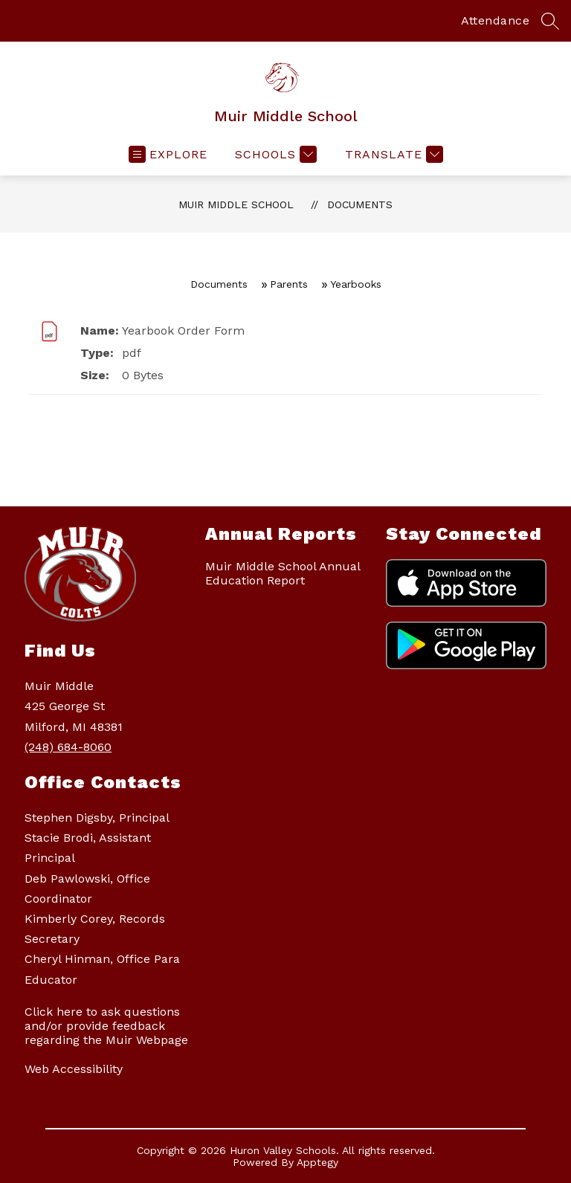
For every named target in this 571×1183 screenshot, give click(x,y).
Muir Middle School (236, 204)
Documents (360, 204)
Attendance (495, 20)
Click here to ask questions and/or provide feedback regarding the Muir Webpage (106, 1026)
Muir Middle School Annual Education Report (282, 573)
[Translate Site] (392, 154)
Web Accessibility (74, 1069)
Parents (289, 284)
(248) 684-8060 (68, 747)
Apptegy (317, 1162)
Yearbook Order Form (183, 330)
